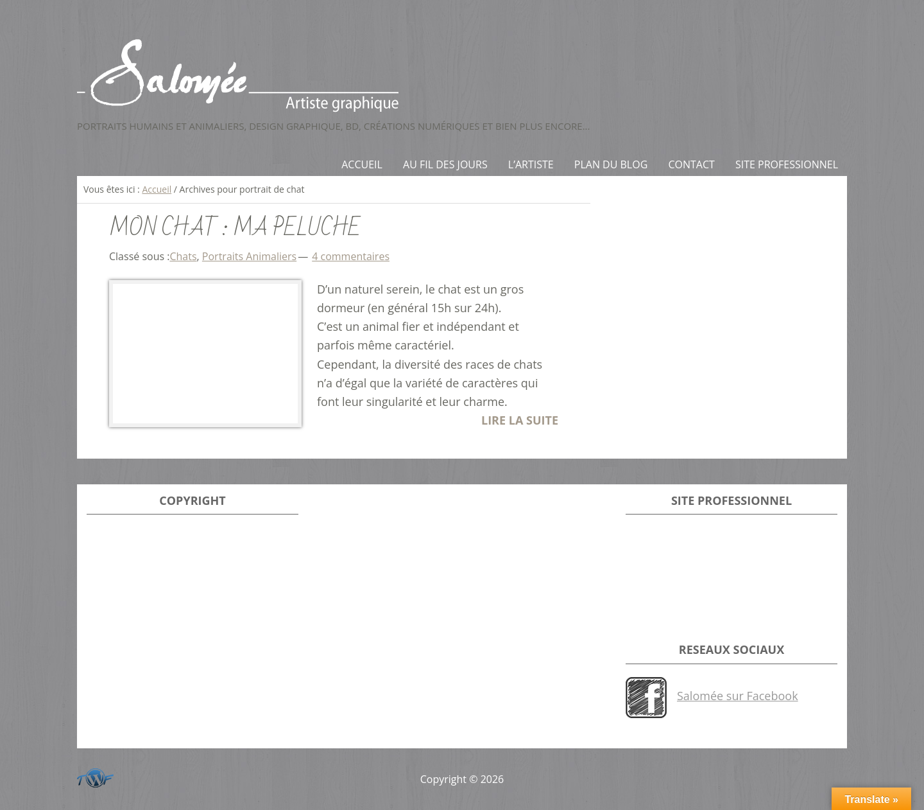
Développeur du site (93, 775)
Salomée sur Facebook (737, 695)
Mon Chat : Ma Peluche (235, 228)
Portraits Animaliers (249, 256)
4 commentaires (350, 256)
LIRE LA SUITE (519, 420)
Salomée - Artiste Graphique (462, 75)
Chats (182, 256)
